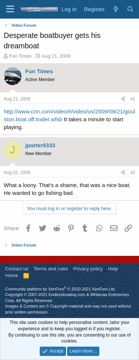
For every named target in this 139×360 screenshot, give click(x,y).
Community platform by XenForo (60, 289)
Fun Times (20, 56)
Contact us (16, 268)
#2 (132, 172)
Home (11, 275)
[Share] (123, 99)
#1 (132, 99)
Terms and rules (51, 268)
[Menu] (10, 9)
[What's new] (115, 9)
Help (113, 268)
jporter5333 (40, 145)
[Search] (130, 9)
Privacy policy (88, 268)
